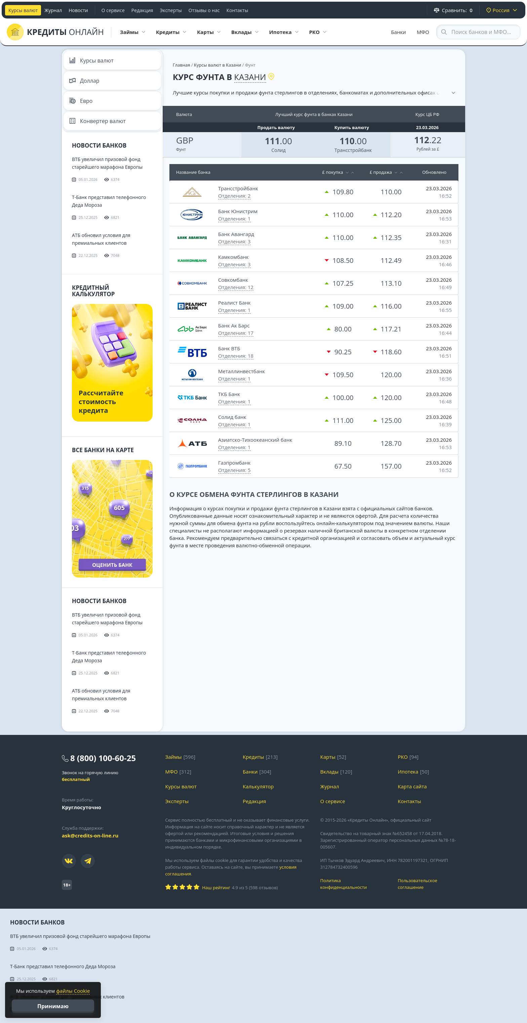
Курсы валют (23, 10)
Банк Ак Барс (234, 325)
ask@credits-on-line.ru (90, 835)
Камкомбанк (233, 256)
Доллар (84, 80)
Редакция (142, 10)
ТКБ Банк (229, 394)
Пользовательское (431, 884)
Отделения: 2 (234, 195)
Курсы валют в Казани (217, 65)
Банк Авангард (236, 234)
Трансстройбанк (353, 150)
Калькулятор (258, 786)
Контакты (237, 10)
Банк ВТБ (229, 348)
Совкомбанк (233, 279)
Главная (181, 65)
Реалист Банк (234, 302)
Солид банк (232, 417)
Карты (327, 756)
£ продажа (381, 172)
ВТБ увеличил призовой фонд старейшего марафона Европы (80, 936)
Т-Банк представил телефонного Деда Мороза (63, 966)
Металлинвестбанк (241, 371)
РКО (403, 756)
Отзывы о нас (204, 10)
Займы (173, 756)
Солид (278, 150)
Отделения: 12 (235, 287)
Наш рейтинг (216, 887)
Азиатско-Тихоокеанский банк (255, 439)
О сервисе (113, 10)
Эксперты (171, 10)
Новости (78, 10)
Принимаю (53, 1006)
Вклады (329, 771)
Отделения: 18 (235, 355)
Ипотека (408, 771)
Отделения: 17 (235, 332)
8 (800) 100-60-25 (103, 757)
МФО (423, 32)
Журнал (53, 10)
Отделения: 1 (234, 218)
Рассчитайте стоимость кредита (101, 401)
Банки (398, 32)
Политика (354, 884)
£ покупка (332, 172)
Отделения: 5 (234, 470)
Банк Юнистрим (237, 211)
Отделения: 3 (234, 241)
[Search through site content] (478, 32)
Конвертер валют (97, 121)
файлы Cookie (73, 990)
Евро (81, 101)
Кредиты (253, 756)
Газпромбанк (234, 462)
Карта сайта (412, 786)
